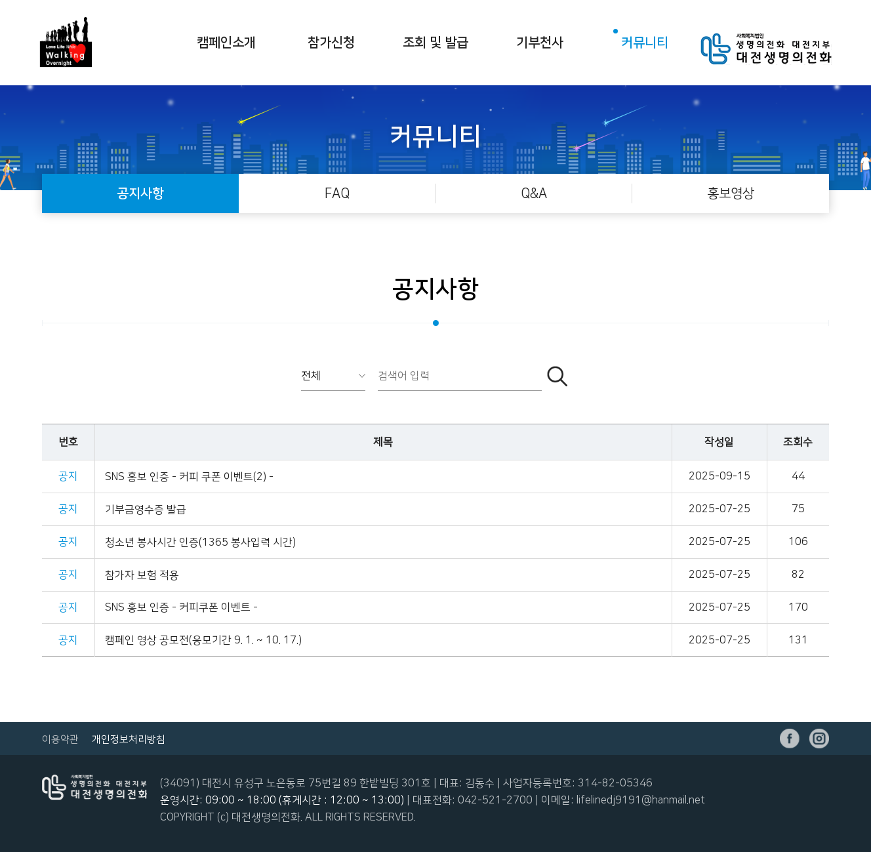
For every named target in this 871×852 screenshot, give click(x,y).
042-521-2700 (495, 800)
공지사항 (140, 193)
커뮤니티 (644, 43)
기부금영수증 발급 (145, 510)
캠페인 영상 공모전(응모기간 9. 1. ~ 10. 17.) (203, 640)
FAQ (337, 193)
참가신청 (331, 43)
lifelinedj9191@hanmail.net (641, 800)
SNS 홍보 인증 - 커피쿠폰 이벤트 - (181, 607)
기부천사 (539, 43)
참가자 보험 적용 (142, 575)
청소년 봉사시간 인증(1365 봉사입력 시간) (200, 542)
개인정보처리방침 (128, 739)
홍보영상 (730, 193)
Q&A (534, 193)
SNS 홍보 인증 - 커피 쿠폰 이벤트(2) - (189, 477)
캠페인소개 (226, 43)
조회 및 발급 (435, 43)
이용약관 (60, 739)
